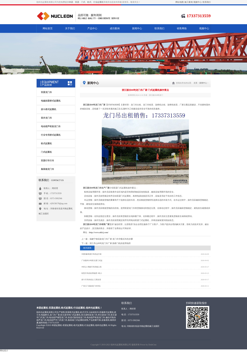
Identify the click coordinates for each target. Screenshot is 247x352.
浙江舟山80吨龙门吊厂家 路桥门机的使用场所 (110, 243)
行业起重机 (98, 2)
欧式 (89, 2)
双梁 (77, 2)
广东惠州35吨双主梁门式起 (91, 260)
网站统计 (4, 351)
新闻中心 (137, 28)
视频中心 (197, 2)
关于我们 (70, 28)
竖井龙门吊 (46, 118)
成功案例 (115, 28)
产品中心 (92, 28)
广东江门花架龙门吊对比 (91, 286)
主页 (195, 83)
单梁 (71, 2)
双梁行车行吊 (47, 160)
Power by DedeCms (148, 345)
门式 (83, 2)
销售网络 (182, 28)
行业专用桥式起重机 (51, 135)
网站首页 (48, 28)
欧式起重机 (46, 143)
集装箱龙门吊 (47, 169)
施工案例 (188, 2)
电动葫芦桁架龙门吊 (51, 126)
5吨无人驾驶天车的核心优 (91, 267)
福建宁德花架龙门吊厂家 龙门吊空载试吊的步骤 (111, 239)
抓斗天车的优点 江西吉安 (91, 280)
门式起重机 (46, 152)
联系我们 (207, 2)
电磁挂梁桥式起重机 (51, 101)
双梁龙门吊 (46, 92)
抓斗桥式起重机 (48, 109)
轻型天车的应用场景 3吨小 (91, 273)
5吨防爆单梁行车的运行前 (91, 254)
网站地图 (179, 2)
